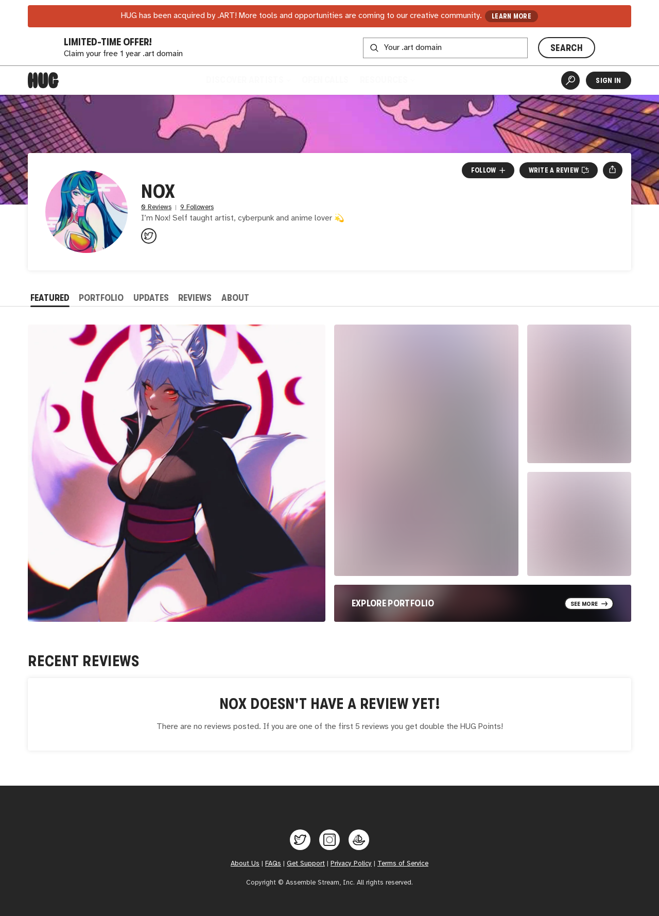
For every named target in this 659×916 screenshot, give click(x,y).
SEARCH (566, 48)
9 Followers (197, 207)
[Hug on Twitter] (300, 839)
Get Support (306, 863)
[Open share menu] (612, 170)
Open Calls (325, 80)
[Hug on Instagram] (329, 839)
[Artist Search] (570, 80)
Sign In (608, 80)
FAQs (273, 863)
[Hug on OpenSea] (359, 839)
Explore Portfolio (393, 603)
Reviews (195, 298)
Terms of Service (402, 863)
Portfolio (101, 298)
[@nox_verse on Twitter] (149, 236)
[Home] (43, 80)
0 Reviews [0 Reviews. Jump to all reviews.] (156, 207)
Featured (50, 298)
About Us (245, 863)
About (235, 298)
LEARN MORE (511, 16)
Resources (387, 80)
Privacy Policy (351, 863)
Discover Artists (248, 80)
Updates (151, 298)
